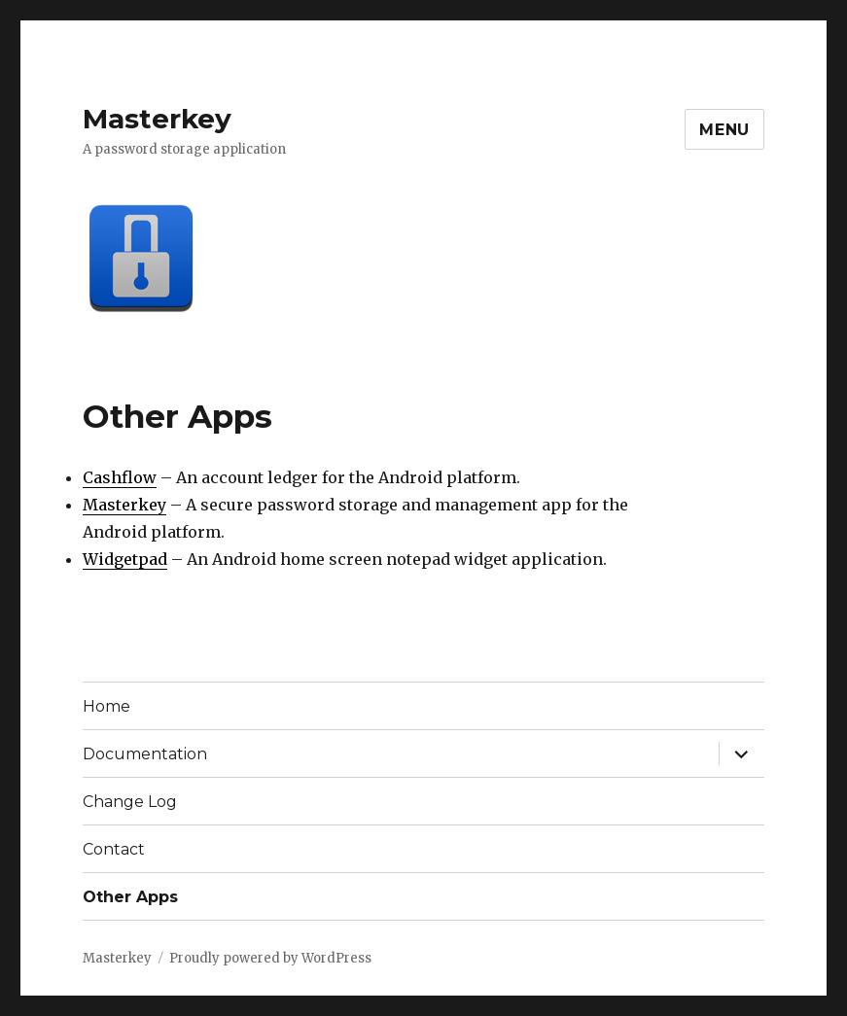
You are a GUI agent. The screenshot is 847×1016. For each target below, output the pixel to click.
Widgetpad (125, 559)
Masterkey (157, 118)
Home (106, 706)
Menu (724, 130)
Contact (114, 849)
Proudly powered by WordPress (270, 958)
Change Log (130, 801)
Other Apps (130, 897)
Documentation (145, 754)
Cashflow (120, 477)
